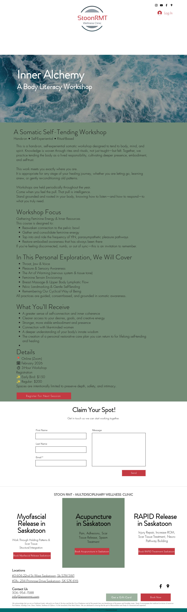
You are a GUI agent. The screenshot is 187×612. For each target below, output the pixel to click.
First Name (42, 430)
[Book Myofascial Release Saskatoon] (32, 555)
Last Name (41, 444)
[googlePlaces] (171, 5)
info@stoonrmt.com (25, 596)
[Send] (134, 473)
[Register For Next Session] (44, 396)
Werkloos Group (111, 609)
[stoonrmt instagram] (156, 5)
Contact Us (20, 589)
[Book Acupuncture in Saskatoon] (92, 551)
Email (38, 457)
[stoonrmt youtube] (161, 5)
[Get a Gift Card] (121, 597)
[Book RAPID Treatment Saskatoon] (156, 551)
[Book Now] (156, 597)
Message (97, 430)
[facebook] (166, 5)
